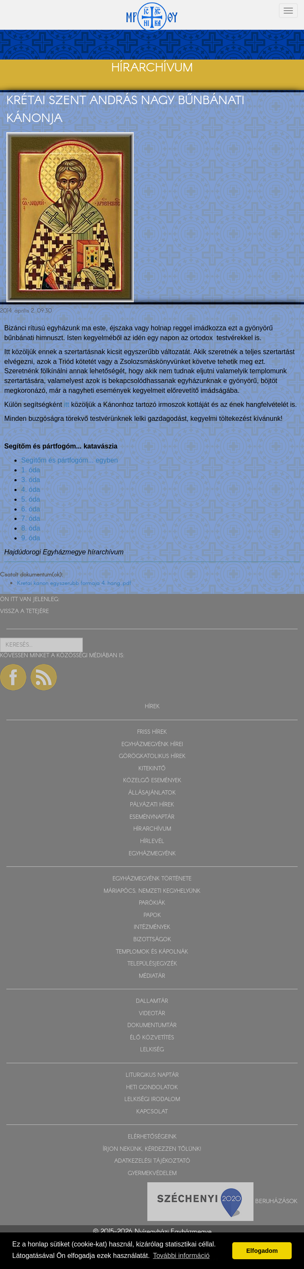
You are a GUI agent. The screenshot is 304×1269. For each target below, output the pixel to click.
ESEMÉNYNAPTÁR (152, 817)
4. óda (30, 489)
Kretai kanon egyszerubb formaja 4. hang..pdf (74, 583)
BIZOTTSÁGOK (152, 940)
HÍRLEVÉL (152, 841)
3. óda (30, 479)
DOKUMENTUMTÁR (152, 1026)
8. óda (30, 528)
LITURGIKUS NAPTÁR (152, 1075)
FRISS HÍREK (152, 732)
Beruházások (276, 1201)
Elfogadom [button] (262, 1250)
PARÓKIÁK (152, 903)
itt (66, 404)
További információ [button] (181, 1255)
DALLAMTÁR (152, 1001)
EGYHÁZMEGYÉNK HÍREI (152, 745)
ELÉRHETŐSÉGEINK (152, 1137)
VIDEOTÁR (152, 1014)
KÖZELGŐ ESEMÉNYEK (152, 781)
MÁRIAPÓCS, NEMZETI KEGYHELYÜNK (152, 891)
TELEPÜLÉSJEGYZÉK (152, 964)
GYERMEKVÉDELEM (152, 1174)
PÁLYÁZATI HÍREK (152, 805)
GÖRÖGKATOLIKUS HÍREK (152, 756)
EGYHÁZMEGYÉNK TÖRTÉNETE (152, 879)
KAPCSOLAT (152, 1112)
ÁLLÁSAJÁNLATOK (152, 793)
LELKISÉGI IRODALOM (152, 1100)
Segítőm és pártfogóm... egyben (69, 460)
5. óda (30, 499)
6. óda (30, 509)
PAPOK (152, 915)
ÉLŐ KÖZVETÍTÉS (152, 1038)
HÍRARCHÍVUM (152, 829)
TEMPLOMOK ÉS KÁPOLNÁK (152, 952)
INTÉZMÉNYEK (152, 927)
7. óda (30, 518)
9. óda (30, 538)
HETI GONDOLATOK (152, 1088)
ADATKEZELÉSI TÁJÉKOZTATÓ (152, 1161)
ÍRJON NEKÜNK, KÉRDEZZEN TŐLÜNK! (152, 1149)
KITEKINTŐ (152, 769)
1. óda (30, 470)
